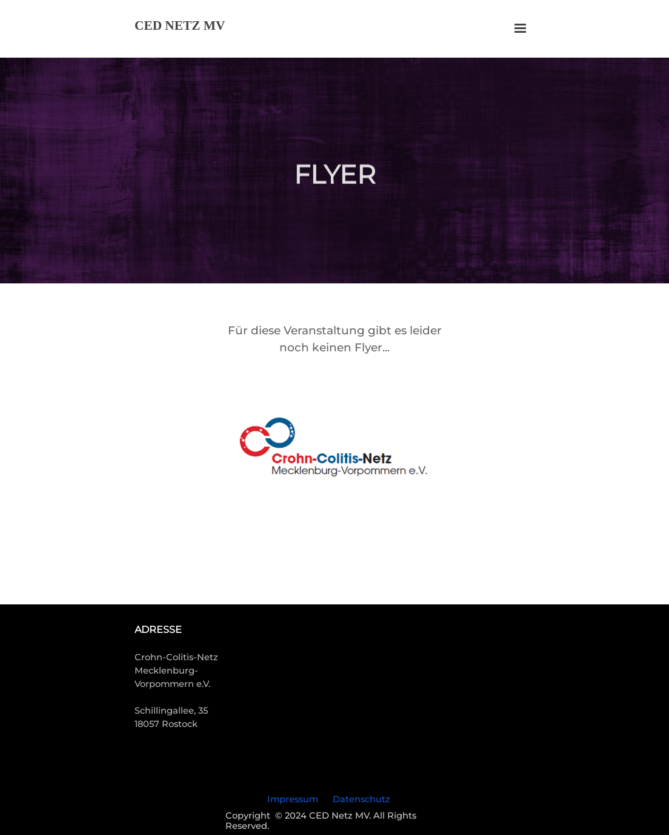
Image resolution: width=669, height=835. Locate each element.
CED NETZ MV (180, 25)
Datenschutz (361, 799)
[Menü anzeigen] (520, 28)
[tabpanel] (334, 339)
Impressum (292, 799)
